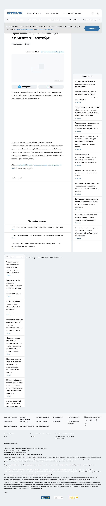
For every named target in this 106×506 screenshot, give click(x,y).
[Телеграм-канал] (24, 87)
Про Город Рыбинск (41, 421)
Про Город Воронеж (57, 417)
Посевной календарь (55, 20)
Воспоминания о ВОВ (15, 20)
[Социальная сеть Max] (51, 87)
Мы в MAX (73, 20)
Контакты (32, 436)
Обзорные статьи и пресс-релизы (64, 433)
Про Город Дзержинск (10, 426)
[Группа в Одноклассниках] (90, 420)
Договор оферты (9, 433)
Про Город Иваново (73, 417)
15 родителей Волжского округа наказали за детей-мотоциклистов (37, 236)
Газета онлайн (52, 13)
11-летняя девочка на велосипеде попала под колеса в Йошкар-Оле (37, 228)
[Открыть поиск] (92, 13)
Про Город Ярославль (42, 417)
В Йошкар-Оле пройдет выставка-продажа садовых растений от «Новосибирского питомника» (37, 246)
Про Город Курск (25, 421)
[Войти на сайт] (98, 13)
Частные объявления (72, 13)
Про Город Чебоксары (10, 417)
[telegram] (22, 178)
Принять (92, 28)
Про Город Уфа (56, 421)
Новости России (34, 13)
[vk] (14, 178)
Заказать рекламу (89, 20)
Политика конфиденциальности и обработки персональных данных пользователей (28, 474)
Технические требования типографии (40, 433)
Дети (27, 44)
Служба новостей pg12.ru (52, 52)
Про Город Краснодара (42, 426)
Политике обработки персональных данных (34, 29)
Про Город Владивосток (27, 426)
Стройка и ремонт (35, 20)
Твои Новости (8, 421)
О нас (6, 436)
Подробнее (97, 472)
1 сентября (17, 44)
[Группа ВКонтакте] (85, 420)
